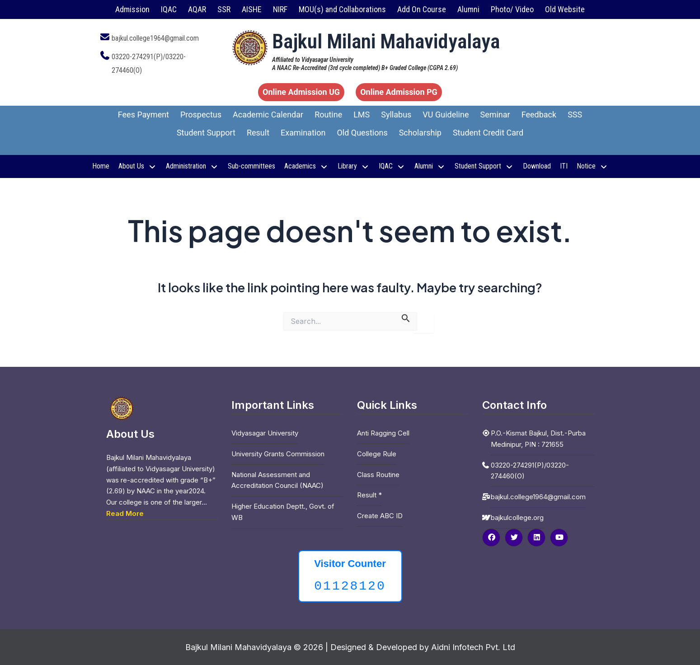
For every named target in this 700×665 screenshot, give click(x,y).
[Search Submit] (405, 318)
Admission (132, 9)
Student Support (206, 132)
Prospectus (200, 114)
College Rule (376, 454)
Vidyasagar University (264, 433)
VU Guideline (446, 114)
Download (537, 166)
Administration (192, 166)
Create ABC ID (380, 515)
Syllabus (396, 114)
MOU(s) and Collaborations (342, 9)
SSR (223, 9)
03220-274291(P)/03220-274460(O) (530, 471)
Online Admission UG (301, 92)
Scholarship (420, 132)
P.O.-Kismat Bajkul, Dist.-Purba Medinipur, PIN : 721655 (538, 439)
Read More (125, 513)
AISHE (252, 9)
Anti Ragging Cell (383, 433)
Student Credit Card (488, 132)
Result (258, 132)
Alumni (468, 9)
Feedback (538, 114)
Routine (328, 114)
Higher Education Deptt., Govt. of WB (282, 512)
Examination (303, 132)
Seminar (495, 114)
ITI (564, 166)
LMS (361, 114)
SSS (575, 114)
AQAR (197, 9)
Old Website (565, 9)
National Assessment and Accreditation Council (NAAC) (277, 480)
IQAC (169, 9)
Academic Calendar (268, 114)
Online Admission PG (398, 92)
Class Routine (378, 474)
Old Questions (362, 132)
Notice (592, 166)
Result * (369, 495)
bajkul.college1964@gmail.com (155, 38)
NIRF (280, 9)
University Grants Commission (277, 454)
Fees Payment (143, 114)
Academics (306, 166)
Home (100, 166)
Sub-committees (251, 166)
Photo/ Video (512, 9)
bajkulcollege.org (517, 517)
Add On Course (421, 9)
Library (354, 166)
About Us (137, 166)
